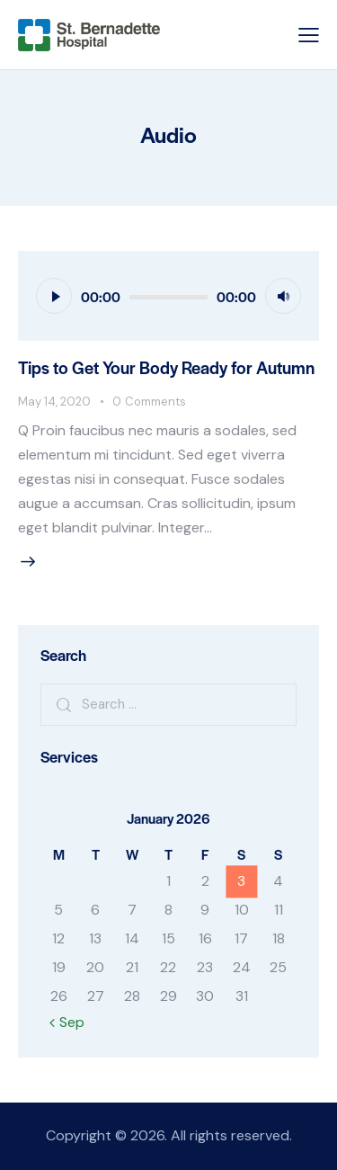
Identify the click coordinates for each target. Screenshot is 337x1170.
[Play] (54, 296)
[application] (168, 296)
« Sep (66, 1022)
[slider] (168, 297)
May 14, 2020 (54, 401)
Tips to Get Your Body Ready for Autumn (166, 367)
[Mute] (283, 296)
